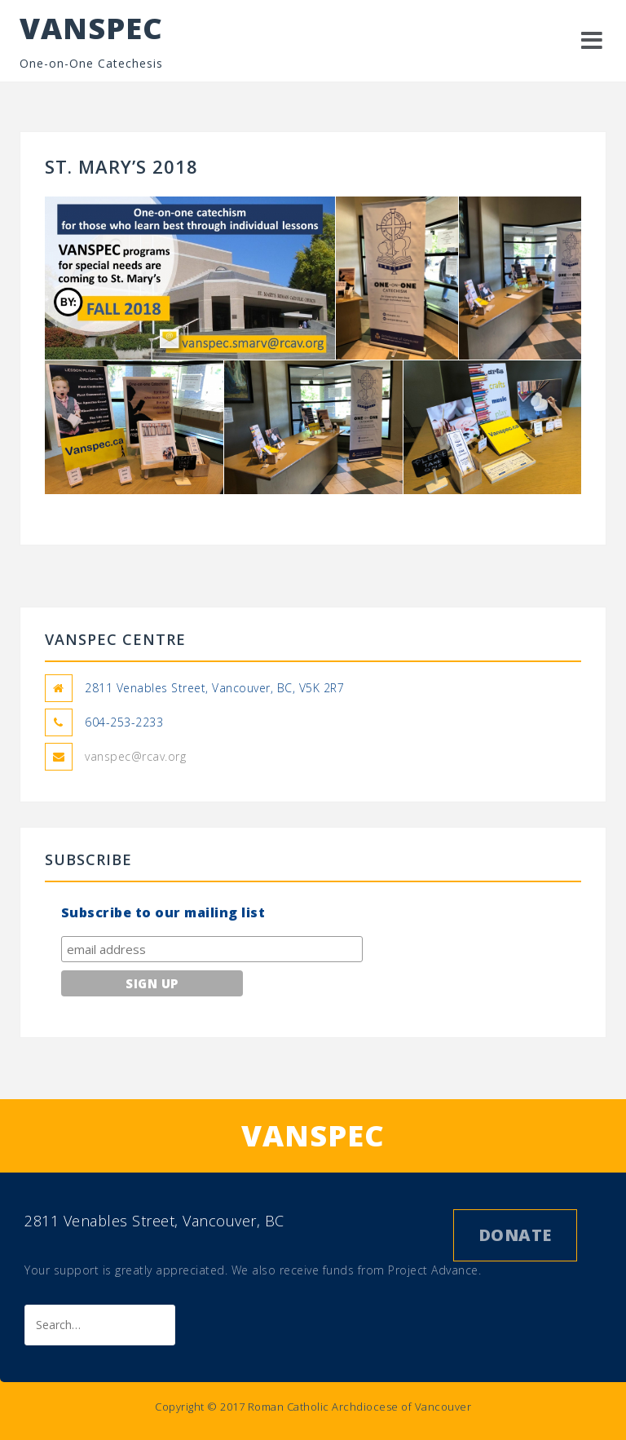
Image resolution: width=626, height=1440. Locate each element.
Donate (515, 1235)
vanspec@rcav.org (135, 756)
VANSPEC (91, 28)
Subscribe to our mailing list (163, 912)
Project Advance (433, 1270)
